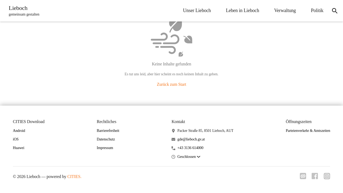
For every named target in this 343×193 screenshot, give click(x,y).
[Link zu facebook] (314, 177)
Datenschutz (106, 139)
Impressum (105, 148)
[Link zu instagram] (327, 177)
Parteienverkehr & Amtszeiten (308, 131)
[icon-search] (334, 10)
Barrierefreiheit (108, 131)
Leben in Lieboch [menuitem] (240, 10)
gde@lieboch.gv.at (191, 139)
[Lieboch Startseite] (23, 10)
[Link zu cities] (301, 177)
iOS (15, 139)
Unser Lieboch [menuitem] (195, 10)
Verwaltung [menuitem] (283, 10)
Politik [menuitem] (315, 10)
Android (19, 131)
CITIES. (74, 176)
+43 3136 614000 (190, 148)
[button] (188, 157)
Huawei (18, 148)
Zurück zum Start (171, 84)
